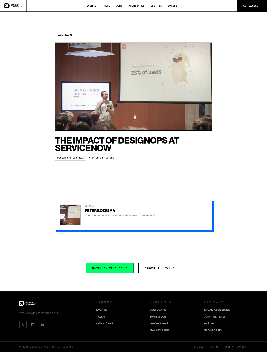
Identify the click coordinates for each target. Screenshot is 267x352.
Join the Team (214, 316)
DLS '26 (156, 5)
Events (91, 5)
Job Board (158, 309)
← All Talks (64, 34)
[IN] (32, 324)
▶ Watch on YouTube (102, 157)
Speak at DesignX (217, 309)
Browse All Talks (160, 268)
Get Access (252, 6)
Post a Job (158, 316)
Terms (215, 347)
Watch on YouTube (110, 268)
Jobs (119, 5)
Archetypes (136, 5)
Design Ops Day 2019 (70, 157)
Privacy (199, 347)
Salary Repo (159, 330)
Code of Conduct (236, 347)
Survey (172, 5)
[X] (23, 324)
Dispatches (104, 323)
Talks (106, 5)
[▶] (42, 324)
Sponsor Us (213, 330)
